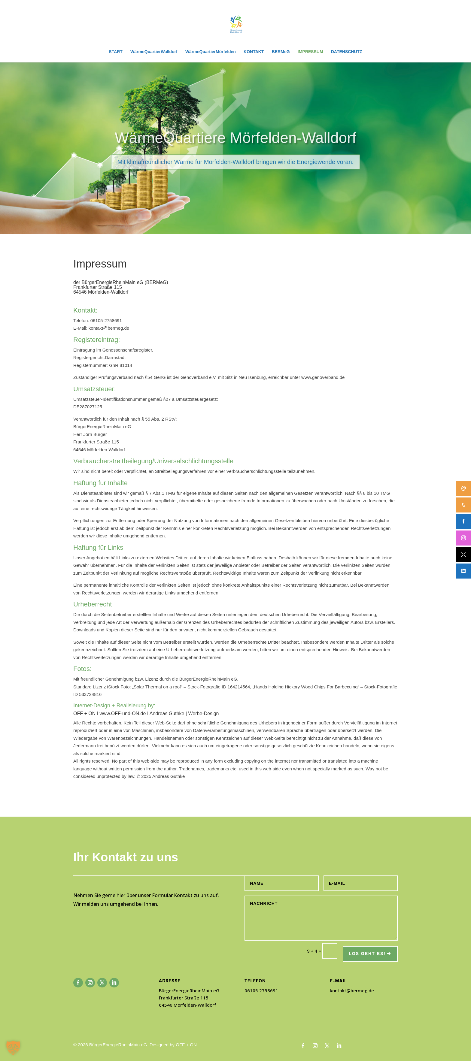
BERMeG (281, 52)
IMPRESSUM (310, 52)
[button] (13, 1048)
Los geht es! (367, 953)
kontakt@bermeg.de (352, 990)
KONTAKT (254, 52)
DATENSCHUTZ (346, 52)
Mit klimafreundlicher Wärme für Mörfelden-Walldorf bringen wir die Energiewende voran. (235, 174)
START (116, 52)
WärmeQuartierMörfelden (210, 52)
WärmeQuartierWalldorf (154, 52)
